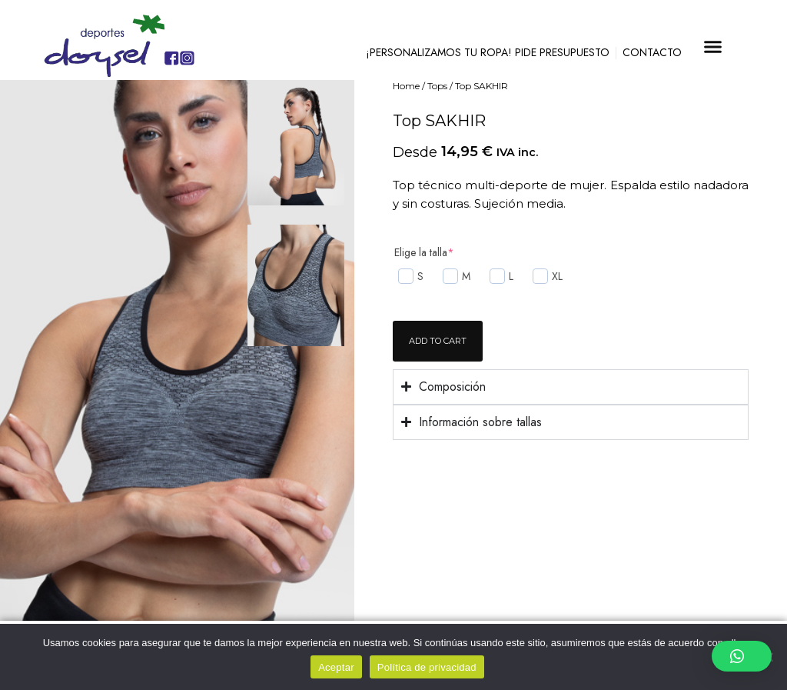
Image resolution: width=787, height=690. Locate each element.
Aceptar (336, 667)
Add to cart (438, 340)
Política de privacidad (427, 667)
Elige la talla (424, 252)
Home (406, 86)
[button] (713, 46)
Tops (437, 86)
